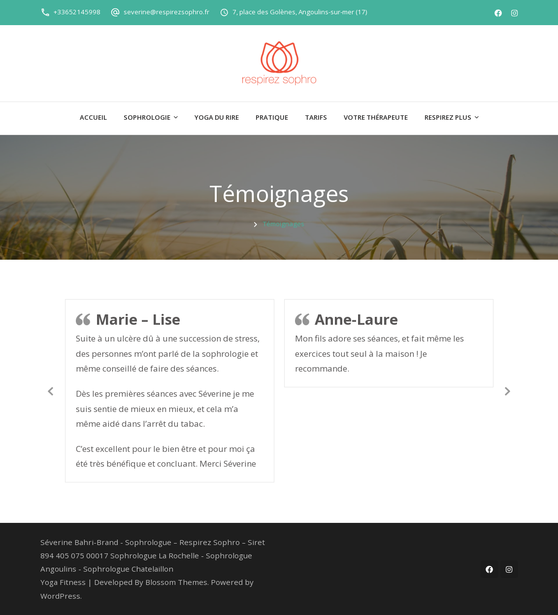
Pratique (272, 117)
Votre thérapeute (376, 117)
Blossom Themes (176, 582)
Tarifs (316, 117)
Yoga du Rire (217, 117)
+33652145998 (77, 11)
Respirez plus (448, 117)
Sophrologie (147, 117)
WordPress (60, 596)
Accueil (93, 117)
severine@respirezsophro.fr (166, 11)
